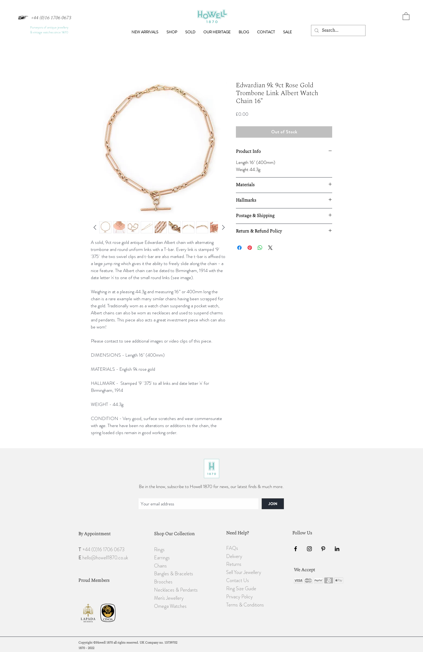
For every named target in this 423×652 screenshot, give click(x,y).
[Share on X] (270, 247)
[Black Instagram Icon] (309, 549)
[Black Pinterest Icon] (323, 549)
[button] (171, 32)
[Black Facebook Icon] (295, 549)
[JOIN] (273, 503)
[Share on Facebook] (239, 247)
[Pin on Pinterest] (249, 247)
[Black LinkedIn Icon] (337, 549)
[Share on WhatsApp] (260, 247)
